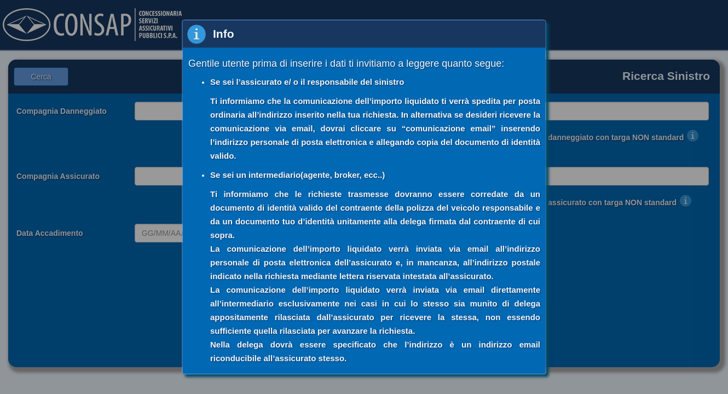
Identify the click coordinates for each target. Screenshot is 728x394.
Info (223, 33)
